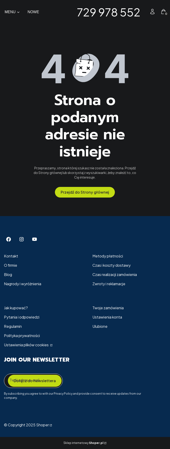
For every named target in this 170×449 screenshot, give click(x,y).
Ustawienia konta (107, 317)
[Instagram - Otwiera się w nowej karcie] (21, 239)
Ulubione (99, 326)
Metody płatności (107, 256)
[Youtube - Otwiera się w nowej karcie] (34, 239)
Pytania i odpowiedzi (21, 317)
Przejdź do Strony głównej (85, 192)
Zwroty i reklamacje (108, 283)
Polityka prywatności (22, 335)
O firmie (10, 265)
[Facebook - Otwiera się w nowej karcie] (8, 239)
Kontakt (11, 256)
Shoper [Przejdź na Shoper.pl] (42, 424)
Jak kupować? (16, 307)
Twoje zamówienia (108, 307)
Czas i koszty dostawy (111, 265)
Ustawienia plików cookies (26, 344)
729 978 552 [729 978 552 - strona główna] (108, 12)
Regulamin (13, 326)
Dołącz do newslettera (35, 380)
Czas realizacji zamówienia (114, 274)
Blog (8, 274)
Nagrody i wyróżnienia (22, 283)
